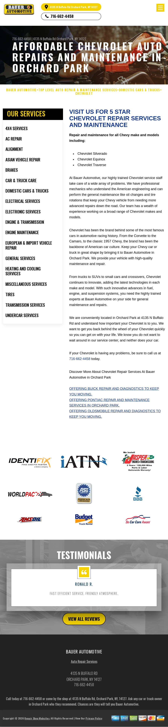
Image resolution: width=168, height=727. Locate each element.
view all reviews (84, 621)
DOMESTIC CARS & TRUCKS (139, 90)
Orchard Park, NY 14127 (71, 38)
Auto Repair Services (84, 664)
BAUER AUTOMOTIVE (21, 90)
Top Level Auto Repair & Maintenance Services (77, 90)
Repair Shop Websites (36, 721)
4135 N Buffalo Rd (44, 38)
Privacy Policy (94, 721)
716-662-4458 (62, 16)
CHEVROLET (84, 93)
